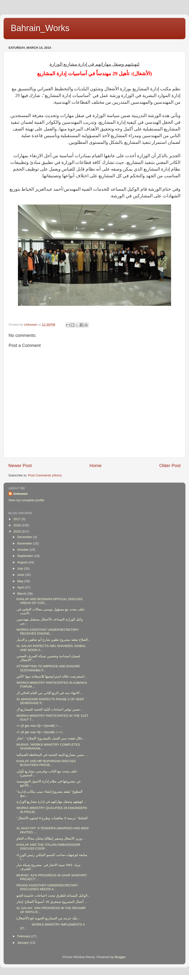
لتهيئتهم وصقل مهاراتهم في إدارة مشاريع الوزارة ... (52, 801)
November (25, 543)
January (23, 942)
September (25, 556)
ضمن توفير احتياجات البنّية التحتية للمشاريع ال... (50, 709)
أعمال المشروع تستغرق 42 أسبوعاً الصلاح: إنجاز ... (52, 902)
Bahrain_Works (40, 28)
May (20, 581)
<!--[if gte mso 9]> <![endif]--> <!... (41, 732)
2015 (17, 531)
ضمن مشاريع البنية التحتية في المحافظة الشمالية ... (52, 755)
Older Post (170, 465)
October (23, 549)
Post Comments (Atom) (45, 475)
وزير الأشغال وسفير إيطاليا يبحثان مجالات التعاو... (51, 838)
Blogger (120, 957)
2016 (17, 525)
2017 (17, 519)
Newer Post (20, 465)
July (20, 568)
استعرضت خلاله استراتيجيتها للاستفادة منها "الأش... (52, 676)
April (21, 587)
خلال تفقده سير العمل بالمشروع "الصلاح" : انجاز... (51, 738)
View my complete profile (26, 500)
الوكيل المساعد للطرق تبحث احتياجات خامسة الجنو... (53, 895)
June (21, 574)
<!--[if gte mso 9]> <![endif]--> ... (39, 725)
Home (95, 465)
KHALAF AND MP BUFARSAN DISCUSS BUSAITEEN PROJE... (46, 763)
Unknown (20, 494)
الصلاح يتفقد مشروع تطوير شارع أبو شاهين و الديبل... (53, 639)
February (24, 936)
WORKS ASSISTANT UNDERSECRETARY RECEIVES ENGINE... (48, 631)
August (22, 562)
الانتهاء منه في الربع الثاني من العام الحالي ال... (49, 693)
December (25, 537)
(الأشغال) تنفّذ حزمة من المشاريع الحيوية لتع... (48, 918)
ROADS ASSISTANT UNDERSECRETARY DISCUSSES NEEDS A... (47, 887)
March (22, 593)
